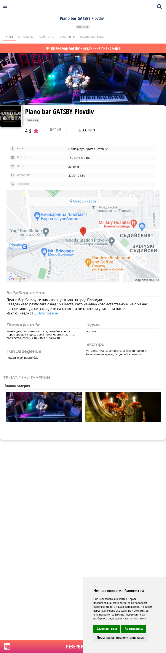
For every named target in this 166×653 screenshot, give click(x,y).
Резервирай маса (92, 37)
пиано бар (82, 26)
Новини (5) (68, 37)
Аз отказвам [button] (134, 628)
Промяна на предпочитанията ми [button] (120, 637)
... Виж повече (45, 313)
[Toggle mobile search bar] (159, 6)
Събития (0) (47, 37)
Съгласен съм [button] (107, 628)
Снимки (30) (26, 37)
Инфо (9, 37)
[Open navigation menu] (5, 6)
